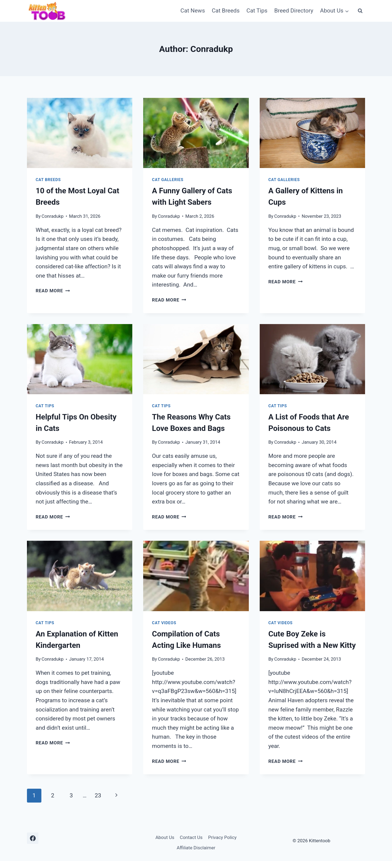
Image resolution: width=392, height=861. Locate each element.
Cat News (192, 10)
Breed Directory (293, 10)
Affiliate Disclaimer (196, 847)
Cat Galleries (167, 179)
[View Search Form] (360, 11)
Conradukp (53, 216)
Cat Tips (256, 10)
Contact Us (191, 837)
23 (98, 795)
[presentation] (79, 133)
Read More (53, 290)
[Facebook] (32, 838)
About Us (164, 837)
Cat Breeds (226, 10)
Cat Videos (164, 622)
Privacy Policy (222, 837)
